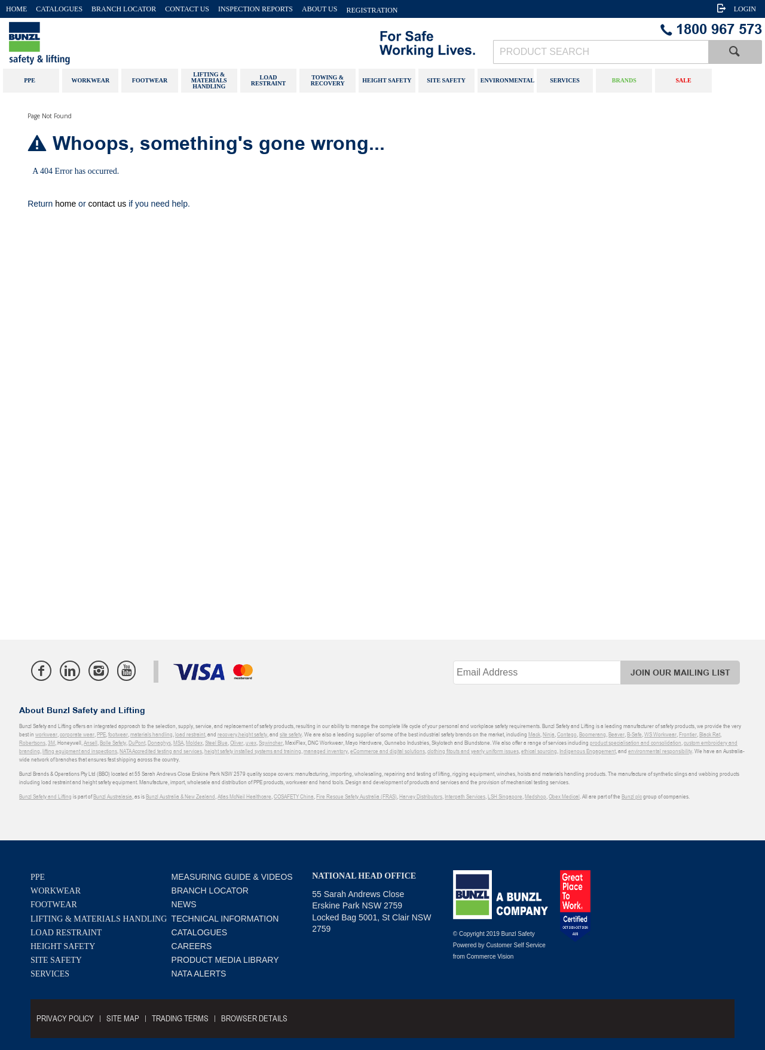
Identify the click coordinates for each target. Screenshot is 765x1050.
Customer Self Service (515, 945)
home (65, 203)
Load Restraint (66, 932)
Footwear (53, 904)
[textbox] (600, 52)
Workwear (55, 890)
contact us (107, 203)
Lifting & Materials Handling (98, 918)
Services (49, 973)
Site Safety (56, 960)
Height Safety (62, 946)
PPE (37, 877)
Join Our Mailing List (680, 673)
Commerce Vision (490, 956)
